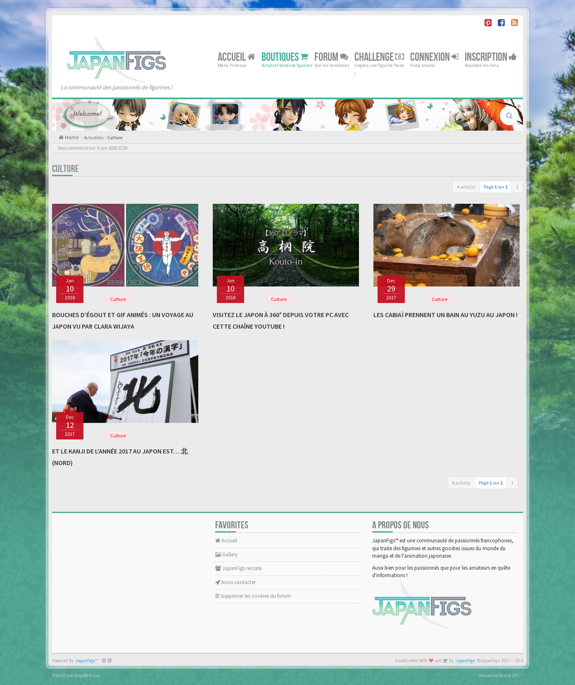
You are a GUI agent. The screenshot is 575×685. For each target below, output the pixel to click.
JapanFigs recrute (238, 568)
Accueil (236, 57)
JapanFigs (465, 661)
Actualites (93, 138)
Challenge (379, 57)
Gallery (226, 554)
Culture (115, 138)
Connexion (434, 57)
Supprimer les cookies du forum (253, 595)
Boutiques (284, 57)
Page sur (496, 187)
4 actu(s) (466, 187)
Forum (331, 57)
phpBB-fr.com (87, 675)
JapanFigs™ (86, 661)
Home (71, 137)
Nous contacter (235, 582)
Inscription (491, 57)
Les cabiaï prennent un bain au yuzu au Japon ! (445, 314)
